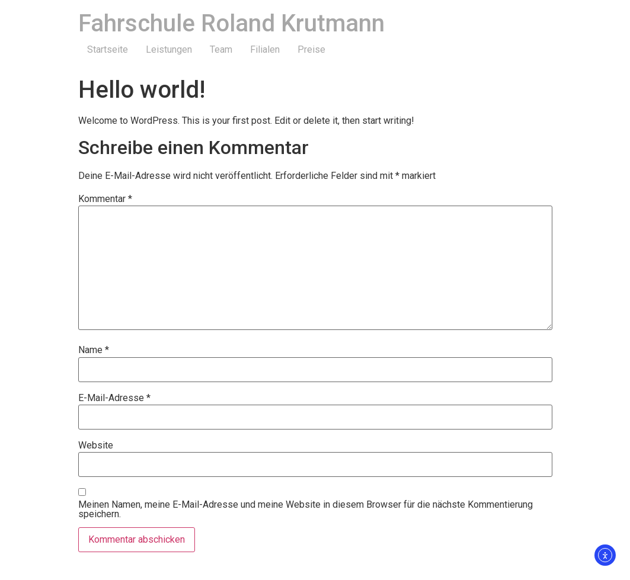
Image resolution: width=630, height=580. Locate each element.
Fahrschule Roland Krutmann (231, 23)
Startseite (107, 49)
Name (93, 350)
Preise (311, 49)
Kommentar (105, 199)
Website (95, 445)
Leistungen (169, 49)
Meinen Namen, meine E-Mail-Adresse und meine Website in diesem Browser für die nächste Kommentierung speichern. (305, 509)
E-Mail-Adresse (114, 398)
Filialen (265, 49)
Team (221, 49)
